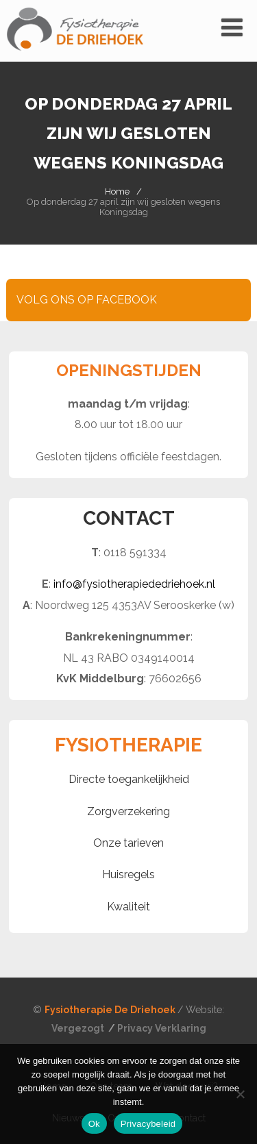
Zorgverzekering (128, 811)
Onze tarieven (128, 842)
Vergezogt (78, 1028)
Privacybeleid (148, 1124)
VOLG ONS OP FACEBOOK (86, 299)
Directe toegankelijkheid (129, 779)
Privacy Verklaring (161, 1028)
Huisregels (128, 874)
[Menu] (232, 27)
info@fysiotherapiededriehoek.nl (134, 583)
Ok (94, 1124)
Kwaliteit (128, 906)
